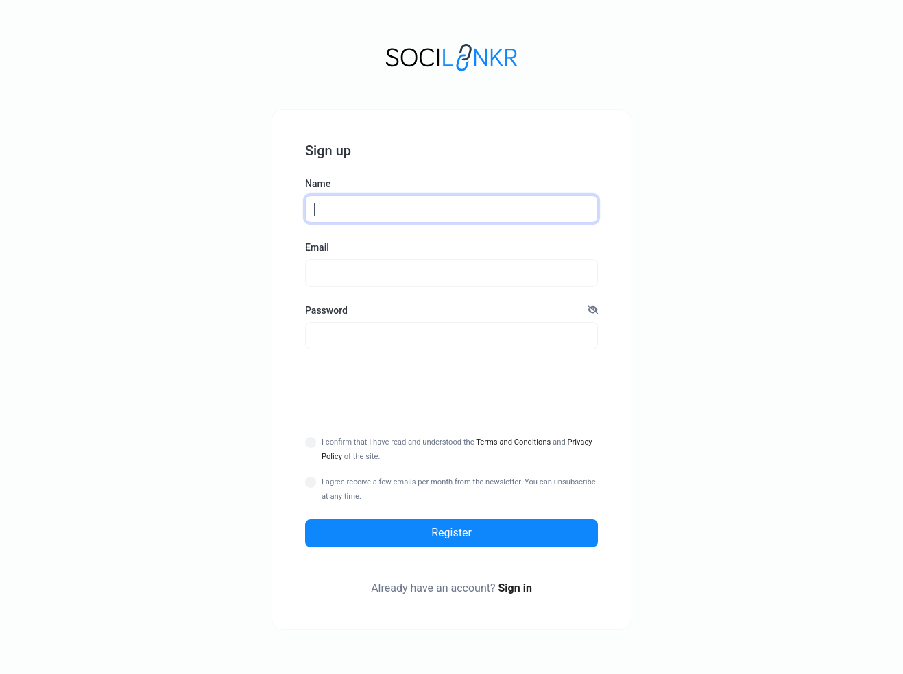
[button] (593, 310)
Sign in (514, 588)
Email (317, 247)
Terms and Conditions (513, 442)
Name (317, 183)
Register (451, 532)
